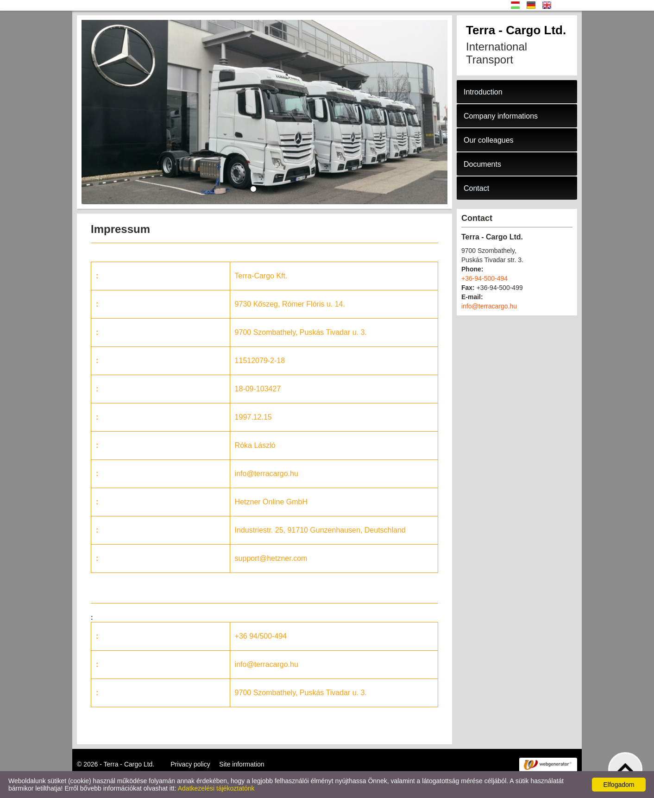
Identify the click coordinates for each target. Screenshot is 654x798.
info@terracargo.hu (266, 474)
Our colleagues (489, 140)
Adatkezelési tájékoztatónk (216, 788)
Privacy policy (190, 764)
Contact (476, 188)
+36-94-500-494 (484, 278)
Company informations (501, 116)
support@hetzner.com (271, 558)
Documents (482, 164)
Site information (241, 764)
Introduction (483, 92)
